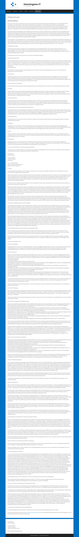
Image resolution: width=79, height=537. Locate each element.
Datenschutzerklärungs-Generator (34, 512)
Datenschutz (38, 11)
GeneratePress (46, 535)
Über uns (20, 11)
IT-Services (15, 11)
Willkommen (9, 11)
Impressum (31, 11)
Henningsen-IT (32, 4)
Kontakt (26, 11)
